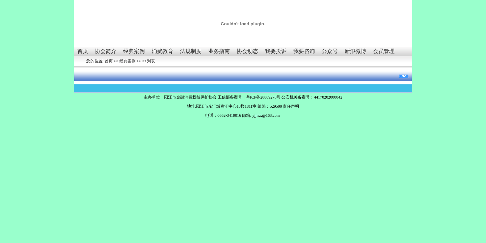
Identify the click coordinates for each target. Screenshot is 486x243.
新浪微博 (355, 51)
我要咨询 (304, 51)
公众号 (330, 51)
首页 (82, 51)
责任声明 (291, 106)
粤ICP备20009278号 (263, 97)
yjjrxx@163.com (265, 115)
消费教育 (162, 51)
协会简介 (105, 51)
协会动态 (247, 51)
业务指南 (219, 51)
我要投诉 (276, 51)
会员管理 (384, 51)
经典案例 (134, 51)
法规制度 (190, 51)
